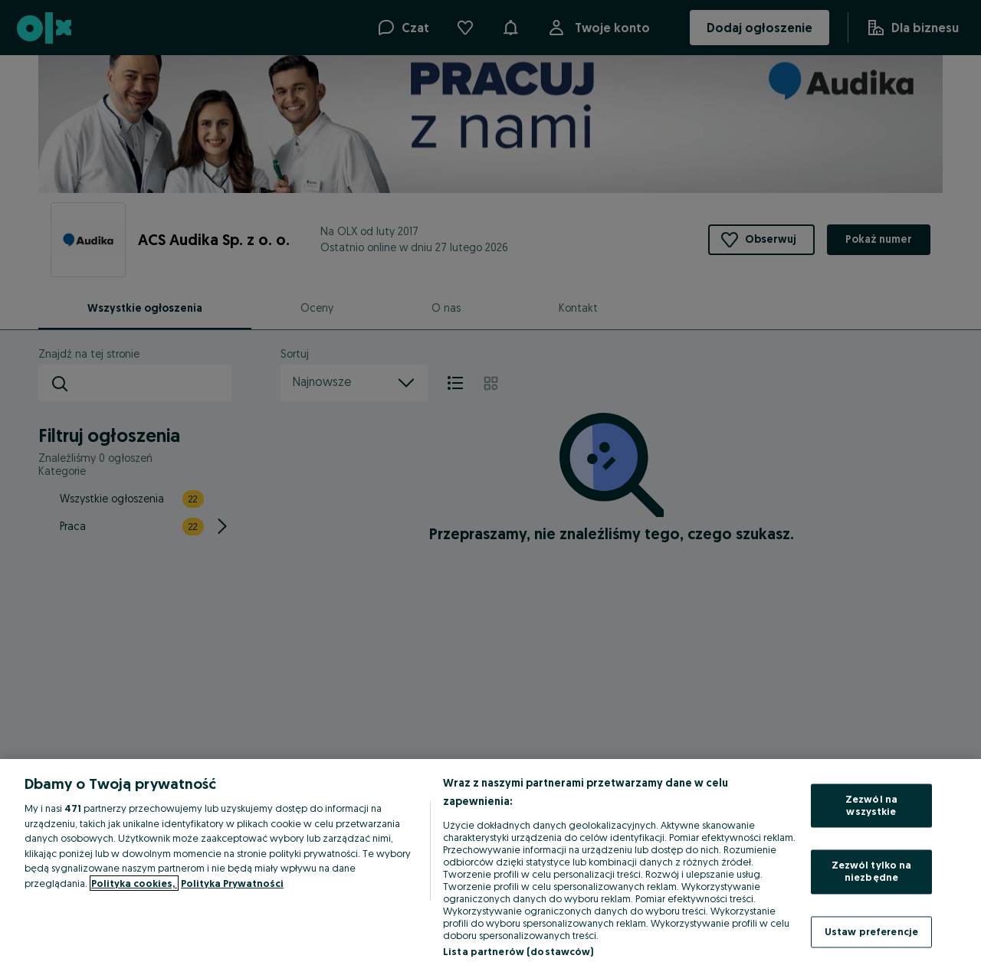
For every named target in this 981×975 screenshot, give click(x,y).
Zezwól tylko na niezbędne (872, 871)
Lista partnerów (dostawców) (518, 951)
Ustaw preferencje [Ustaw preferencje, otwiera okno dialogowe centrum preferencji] (871, 931)
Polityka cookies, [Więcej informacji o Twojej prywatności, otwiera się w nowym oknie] (134, 883)
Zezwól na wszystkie (871, 805)
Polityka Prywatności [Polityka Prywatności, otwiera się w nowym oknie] (232, 883)
